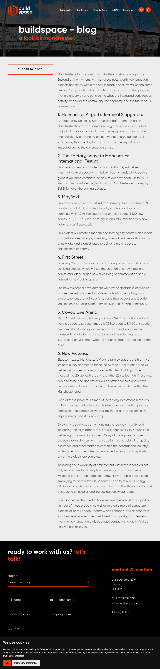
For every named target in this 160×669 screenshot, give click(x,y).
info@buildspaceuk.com (127, 603)
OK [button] (7, 663)
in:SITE (115, 10)
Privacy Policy (120, 612)
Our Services (82, 10)
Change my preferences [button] (26, 663)
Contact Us (128, 10)
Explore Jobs (66, 10)
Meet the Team (100, 10)
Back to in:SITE (30, 69)
